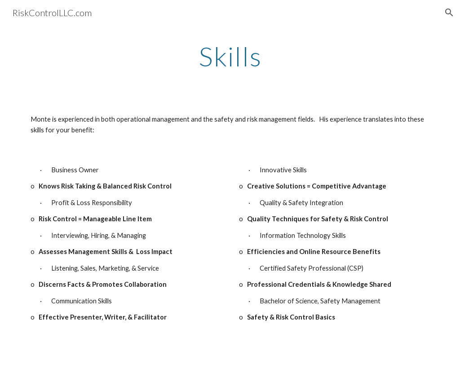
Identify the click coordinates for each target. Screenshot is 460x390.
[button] (449, 12)
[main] (230, 56)
